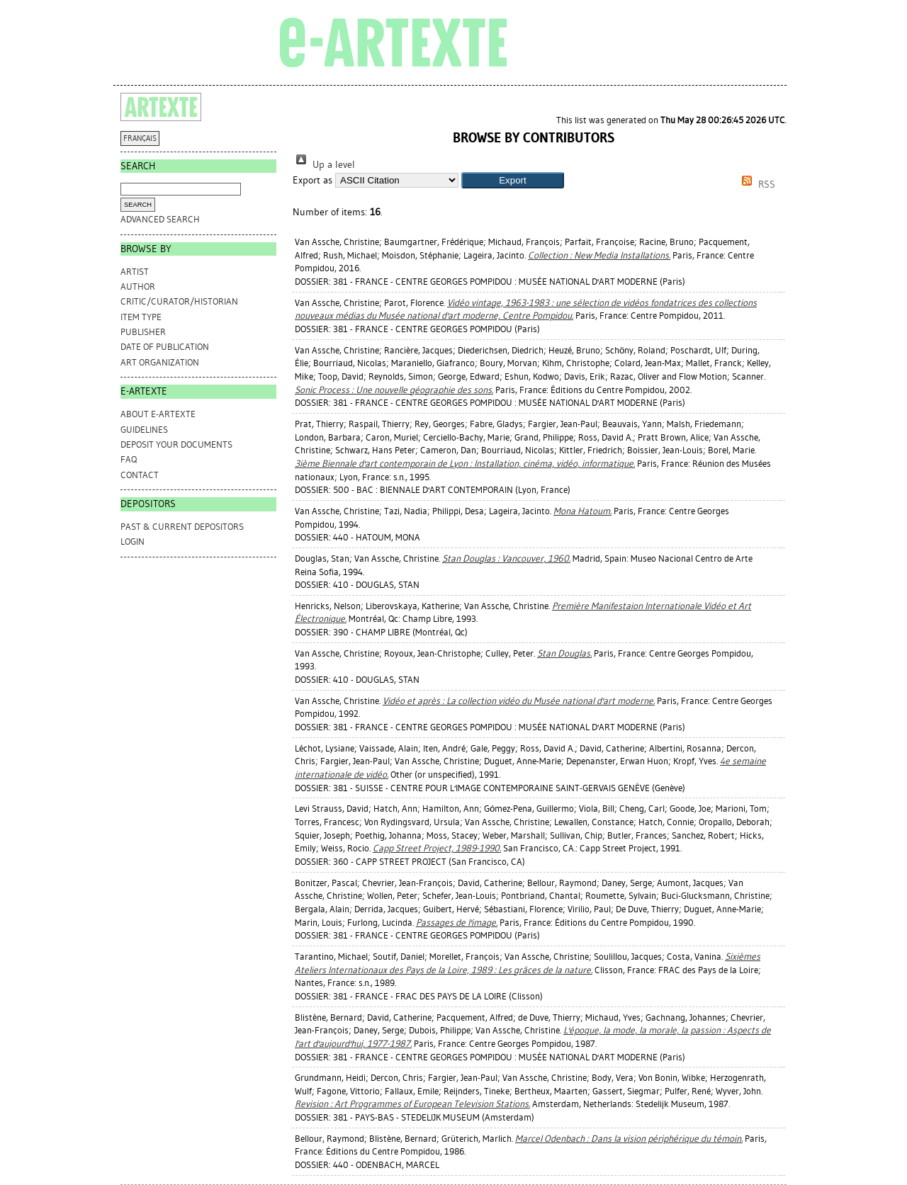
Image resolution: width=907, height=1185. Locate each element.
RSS (756, 184)
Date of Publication (164, 346)
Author (137, 286)
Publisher (143, 332)
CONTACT (139, 475)
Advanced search (160, 219)
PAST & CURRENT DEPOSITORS (182, 526)
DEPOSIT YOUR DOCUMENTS (176, 444)
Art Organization (159, 362)
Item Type (141, 317)
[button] (512, 180)
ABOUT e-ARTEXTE (158, 414)
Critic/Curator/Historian (179, 301)
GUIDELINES (144, 429)
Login (132, 541)
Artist (134, 271)
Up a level (324, 165)
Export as (312, 180)
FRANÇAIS (140, 138)
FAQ (128, 459)
